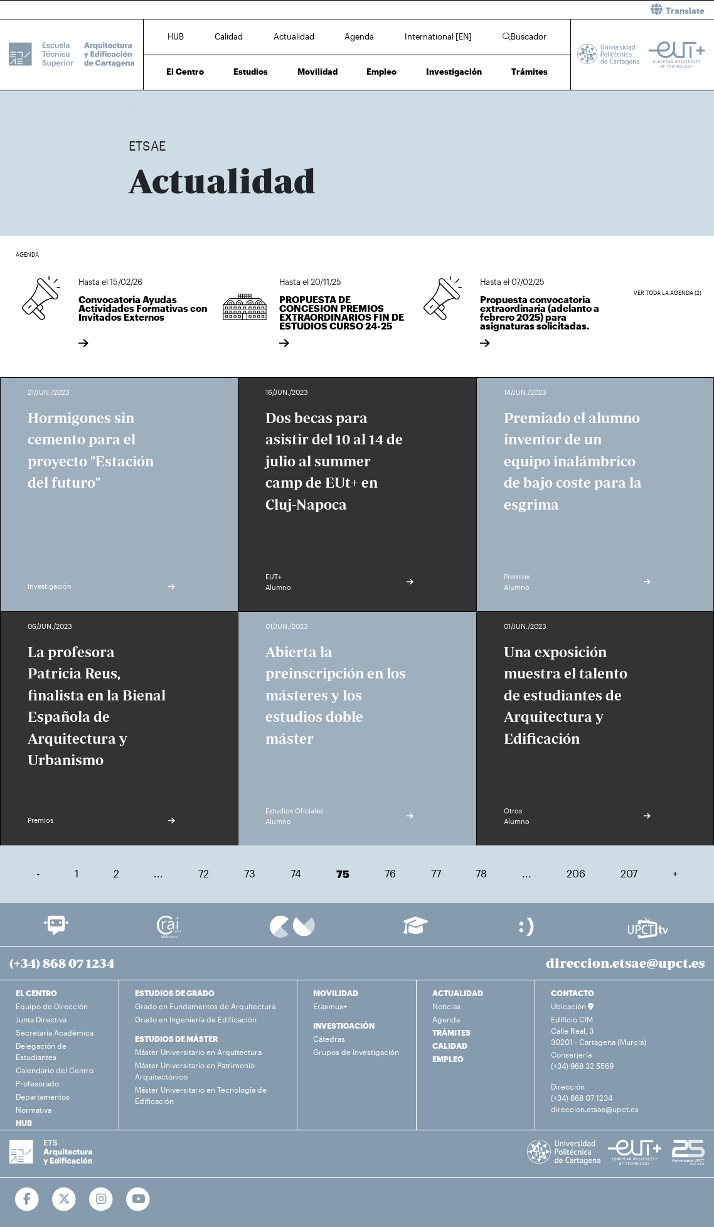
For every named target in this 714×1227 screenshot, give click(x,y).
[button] (540, 10)
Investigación (454, 72)
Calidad (229, 36)
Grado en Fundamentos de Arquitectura (205, 1006)
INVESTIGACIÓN (344, 1025)
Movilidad (317, 72)
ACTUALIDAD (457, 993)
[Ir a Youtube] (138, 1199)
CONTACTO (572, 993)
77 (436, 873)
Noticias (446, 1006)
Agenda (359, 36)
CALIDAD (449, 1045)
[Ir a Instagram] (101, 1199)
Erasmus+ (330, 1006)
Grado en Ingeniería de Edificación (196, 1019)
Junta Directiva (41, 1019)
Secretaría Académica (54, 1032)
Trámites (529, 72)
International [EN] (438, 36)
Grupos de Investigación (356, 1052)
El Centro (185, 72)
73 (249, 873)
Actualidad (294, 36)
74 (295, 873)
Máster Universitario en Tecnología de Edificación (201, 1095)
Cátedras (329, 1038)
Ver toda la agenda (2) (667, 292)
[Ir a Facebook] (27, 1199)
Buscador (524, 36)
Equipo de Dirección (52, 1006)
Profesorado (37, 1083)
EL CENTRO (36, 993)
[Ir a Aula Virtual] (415, 931)
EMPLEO (448, 1058)
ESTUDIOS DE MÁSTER (176, 1038)
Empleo (381, 72)
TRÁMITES (451, 1032)
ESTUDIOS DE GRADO (175, 993)
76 (390, 873)
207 (629, 873)
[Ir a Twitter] (64, 1199)
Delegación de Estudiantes (41, 1051)
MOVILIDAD (335, 993)
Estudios (250, 72)
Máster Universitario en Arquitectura (198, 1052)
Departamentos (43, 1096)
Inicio (139, 105)
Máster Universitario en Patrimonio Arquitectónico (195, 1071)
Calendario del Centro (54, 1070)
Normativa (33, 1109)
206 (576, 873)
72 (203, 873)
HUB (176, 36)
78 (481, 873)
